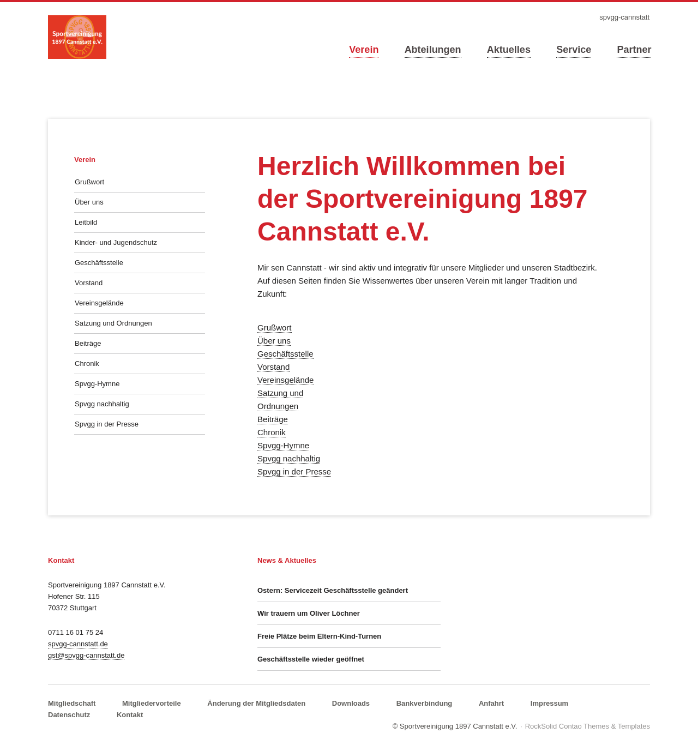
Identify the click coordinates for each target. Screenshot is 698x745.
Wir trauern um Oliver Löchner (308, 613)
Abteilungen (433, 49)
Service (573, 49)
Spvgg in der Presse (294, 471)
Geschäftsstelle (285, 353)
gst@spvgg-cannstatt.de (86, 655)
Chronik (271, 432)
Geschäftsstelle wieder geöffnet (310, 659)
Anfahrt (491, 703)
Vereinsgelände (285, 379)
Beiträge (272, 419)
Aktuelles (509, 49)
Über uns (274, 340)
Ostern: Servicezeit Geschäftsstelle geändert (332, 590)
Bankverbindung (424, 703)
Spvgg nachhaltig (288, 458)
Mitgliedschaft (71, 703)
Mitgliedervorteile (151, 703)
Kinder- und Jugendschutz (116, 242)
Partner (634, 49)
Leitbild (86, 222)
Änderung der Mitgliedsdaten (256, 703)
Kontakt (130, 715)
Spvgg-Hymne (283, 445)
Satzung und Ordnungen (113, 323)
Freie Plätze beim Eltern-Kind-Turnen (319, 636)
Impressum (549, 703)
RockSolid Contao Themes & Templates (587, 726)
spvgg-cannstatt (624, 17)
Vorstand (273, 366)
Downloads (351, 703)
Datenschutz (69, 715)
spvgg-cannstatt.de (78, 644)
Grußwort (274, 327)
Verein (363, 49)
